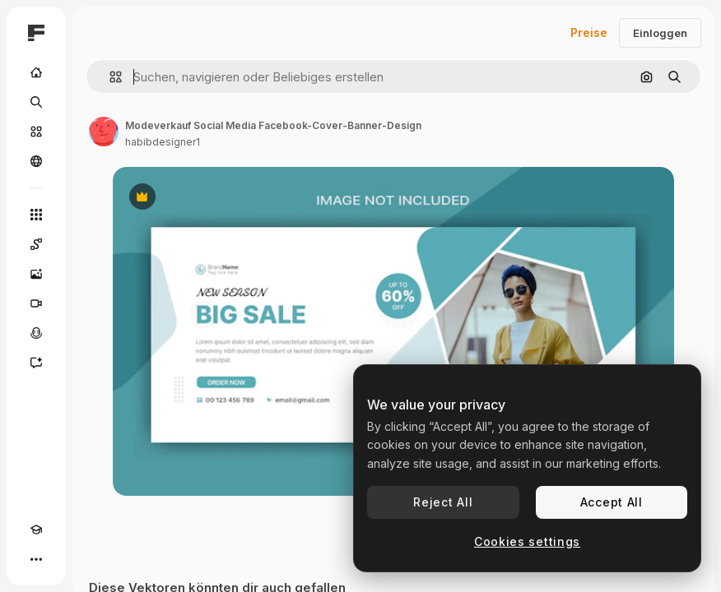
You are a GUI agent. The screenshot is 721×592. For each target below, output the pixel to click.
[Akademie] (36, 529)
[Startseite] (36, 72)
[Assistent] (36, 362)
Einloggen (660, 32)
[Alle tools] (36, 214)
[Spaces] (36, 244)
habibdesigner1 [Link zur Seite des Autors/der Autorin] (162, 142)
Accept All (611, 502)
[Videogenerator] (36, 303)
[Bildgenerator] (36, 274)
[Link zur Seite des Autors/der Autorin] (104, 131)
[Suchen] (36, 102)
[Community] (36, 161)
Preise (588, 32)
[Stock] (36, 131)
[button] (109, 77)
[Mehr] (36, 559)
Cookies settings (527, 541)
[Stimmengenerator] (36, 333)
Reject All (442, 502)
